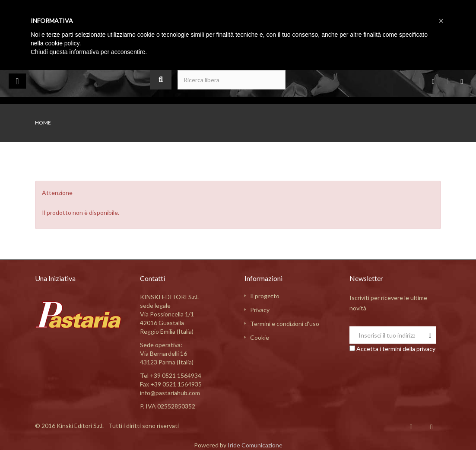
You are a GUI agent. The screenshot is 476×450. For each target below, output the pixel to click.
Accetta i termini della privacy (395, 348)
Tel (170, 375)
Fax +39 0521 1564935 (171, 384)
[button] (441, 21)
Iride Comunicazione (255, 445)
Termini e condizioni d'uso (284, 323)
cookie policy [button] (62, 43)
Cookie (259, 337)
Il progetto (264, 296)
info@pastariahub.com (170, 392)
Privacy (260, 309)
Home (43, 122)
